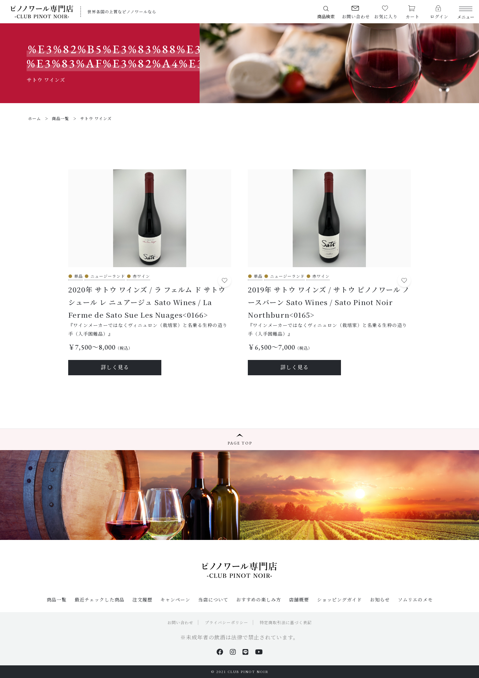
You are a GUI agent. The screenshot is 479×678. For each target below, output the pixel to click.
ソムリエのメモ (415, 599)
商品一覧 (57, 599)
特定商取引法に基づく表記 (286, 622)
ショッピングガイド (339, 599)
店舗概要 (299, 599)
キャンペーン (175, 599)
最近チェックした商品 (99, 599)
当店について (213, 599)
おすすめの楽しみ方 (258, 599)
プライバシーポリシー (226, 622)
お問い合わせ (180, 622)
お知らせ (380, 599)
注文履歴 (142, 599)
